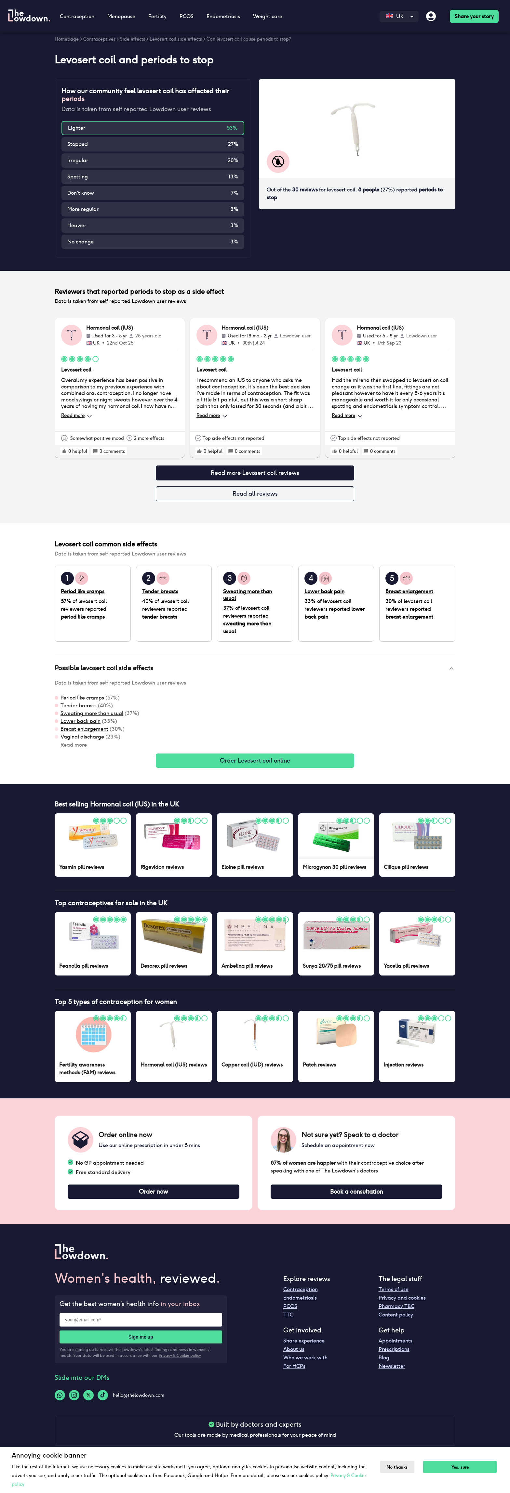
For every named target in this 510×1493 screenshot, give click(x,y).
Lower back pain (80, 723)
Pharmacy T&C (396, 1311)
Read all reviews (255, 496)
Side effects (132, 39)
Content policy (396, 1319)
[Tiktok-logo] (103, 1400)
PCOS (187, 16)
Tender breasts (78, 708)
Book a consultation (356, 1196)
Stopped (77, 144)
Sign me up (140, 1342)
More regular (83, 209)
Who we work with (305, 1362)
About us (293, 1354)
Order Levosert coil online (255, 764)
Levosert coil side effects (176, 39)
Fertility (157, 16)
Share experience (304, 1345)
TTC (288, 1319)
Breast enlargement (84, 731)
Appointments (395, 1345)
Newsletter (392, 1371)
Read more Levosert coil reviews (255, 473)
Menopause (121, 16)
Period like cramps (82, 700)
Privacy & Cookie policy (180, 1360)
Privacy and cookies (402, 1303)
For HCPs (294, 1371)
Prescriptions (394, 1354)
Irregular (77, 160)
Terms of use (394, 1294)
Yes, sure (464, 1467)
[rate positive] (64, 451)
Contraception (77, 16)
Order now (153, 1196)
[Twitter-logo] (88, 1400)
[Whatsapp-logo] (60, 1400)
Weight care (267, 16)
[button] (255, 671)
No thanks (398, 1467)
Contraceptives (99, 39)
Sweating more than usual (91, 716)
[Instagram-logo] (74, 1400)
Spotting (77, 176)
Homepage (67, 39)
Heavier (76, 225)
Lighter (76, 127)
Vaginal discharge (82, 739)
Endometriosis (223, 16)
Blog (384, 1362)
